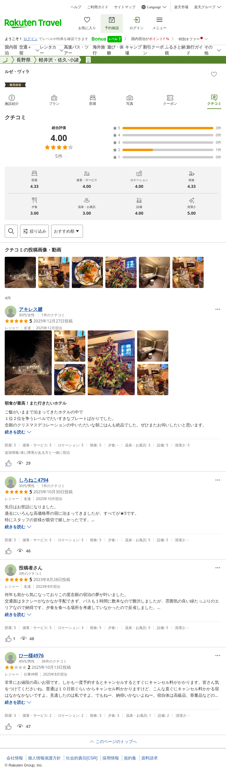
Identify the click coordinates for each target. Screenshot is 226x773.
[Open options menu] (67, 231)
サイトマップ (124, 7)
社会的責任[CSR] (81, 758)
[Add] (214, 74)
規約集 (130, 758)
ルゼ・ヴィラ (17, 71)
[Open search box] (11, 231)
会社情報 (14, 758)
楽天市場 (181, 7)
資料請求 (149, 758)
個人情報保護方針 (44, 758)
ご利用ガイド (97, 7)
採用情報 (110, 758)
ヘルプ (76, 7)
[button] (20, 272)
